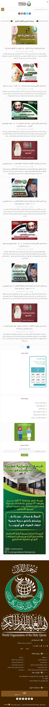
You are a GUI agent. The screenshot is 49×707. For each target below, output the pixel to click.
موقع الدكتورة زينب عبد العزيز (38, 418)
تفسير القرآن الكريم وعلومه (17, 662)
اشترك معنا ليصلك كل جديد (24, 449)
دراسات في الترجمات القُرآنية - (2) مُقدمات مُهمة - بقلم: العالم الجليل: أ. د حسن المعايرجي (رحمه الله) (24, 327)
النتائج (21, 649)
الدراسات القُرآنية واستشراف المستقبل (38, 665)
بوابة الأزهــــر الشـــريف (40, 403)
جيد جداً (45, 646)
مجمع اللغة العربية (41, 406)
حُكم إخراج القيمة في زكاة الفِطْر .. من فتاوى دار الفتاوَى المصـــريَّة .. (24, 48)
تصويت (27, 649)
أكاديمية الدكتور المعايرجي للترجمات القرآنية (37, 670)
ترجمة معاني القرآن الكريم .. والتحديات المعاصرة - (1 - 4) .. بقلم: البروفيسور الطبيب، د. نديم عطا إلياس (24, 124)
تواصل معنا (21, 670)
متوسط (35, 646)
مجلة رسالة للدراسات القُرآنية (17, 660)
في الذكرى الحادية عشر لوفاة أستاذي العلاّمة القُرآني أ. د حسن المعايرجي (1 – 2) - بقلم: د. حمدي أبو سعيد (24, 202)
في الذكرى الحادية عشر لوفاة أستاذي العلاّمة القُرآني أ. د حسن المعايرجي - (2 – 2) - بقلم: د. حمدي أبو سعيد (24, 287)
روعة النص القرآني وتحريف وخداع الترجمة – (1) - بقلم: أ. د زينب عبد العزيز (24, 86)
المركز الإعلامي (43, 662)
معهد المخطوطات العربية (39, 412)
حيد (40, 646)
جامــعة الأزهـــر (41, 409)
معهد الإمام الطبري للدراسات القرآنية (15, 667)
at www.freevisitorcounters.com (27, 695)
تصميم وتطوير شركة (12, 705)
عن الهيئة (21, 657)
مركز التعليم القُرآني (42, 660)
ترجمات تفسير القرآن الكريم (17, 665)
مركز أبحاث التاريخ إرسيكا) (39, 415)
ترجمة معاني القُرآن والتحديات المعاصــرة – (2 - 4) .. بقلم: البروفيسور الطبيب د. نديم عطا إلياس (24, 244)
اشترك (24, 455)
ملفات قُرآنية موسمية (42, 667)
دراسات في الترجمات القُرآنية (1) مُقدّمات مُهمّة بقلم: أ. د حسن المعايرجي (24, 163)
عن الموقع (44, 657)
